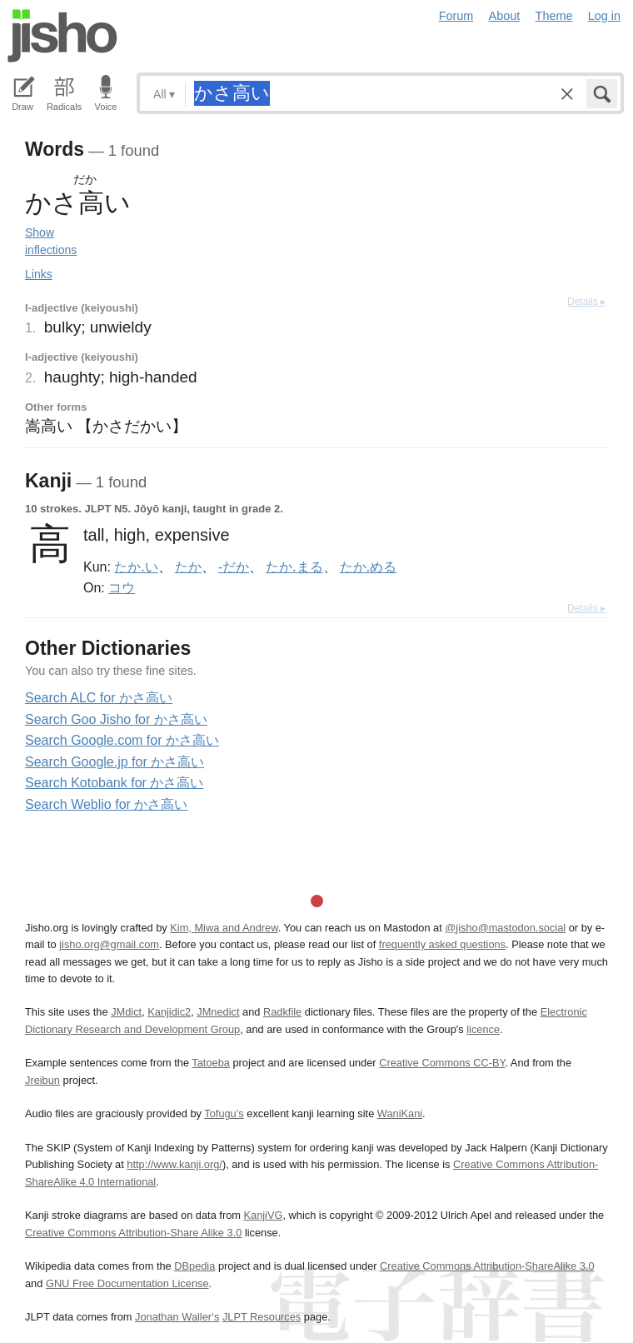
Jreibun (42, 1080)
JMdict (126, 1012)
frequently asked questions (442, 944)
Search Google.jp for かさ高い (114, 762)
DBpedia (194, 1266)
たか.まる (294, 566)
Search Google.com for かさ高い (122, 740)
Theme (554, 15)
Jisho (62, 35)
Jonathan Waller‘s (177, 1317)
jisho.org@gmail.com (109, 944)
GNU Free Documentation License (127, 1283)
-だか (233, 566)
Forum (456, 15)
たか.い (135, 566)
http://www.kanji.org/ (174, 1164)
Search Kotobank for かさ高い (114, 783)
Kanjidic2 (169, 1012)
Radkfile (282, 1012)
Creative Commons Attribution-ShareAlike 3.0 (487, 1266)
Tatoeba (211, 1062)
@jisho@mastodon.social (505, 927)
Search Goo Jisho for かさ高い (116, 719)
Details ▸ (586, 301)
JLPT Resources (261, 1317)
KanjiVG (262, 1215)
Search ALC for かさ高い (98, 698)
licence (483, 1029)
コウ (121, 587)
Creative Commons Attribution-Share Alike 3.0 (133, 1232)
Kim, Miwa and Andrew (223, 927)
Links (38, 274)
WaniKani (399, 1113)
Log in (604, 15)
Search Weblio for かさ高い (106, 804)
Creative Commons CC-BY (442, 1062)
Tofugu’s (223, 1113)
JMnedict (218, 1012)
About (505, 15)
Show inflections (51, 241)
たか (188, 566)
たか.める (368, 566)
